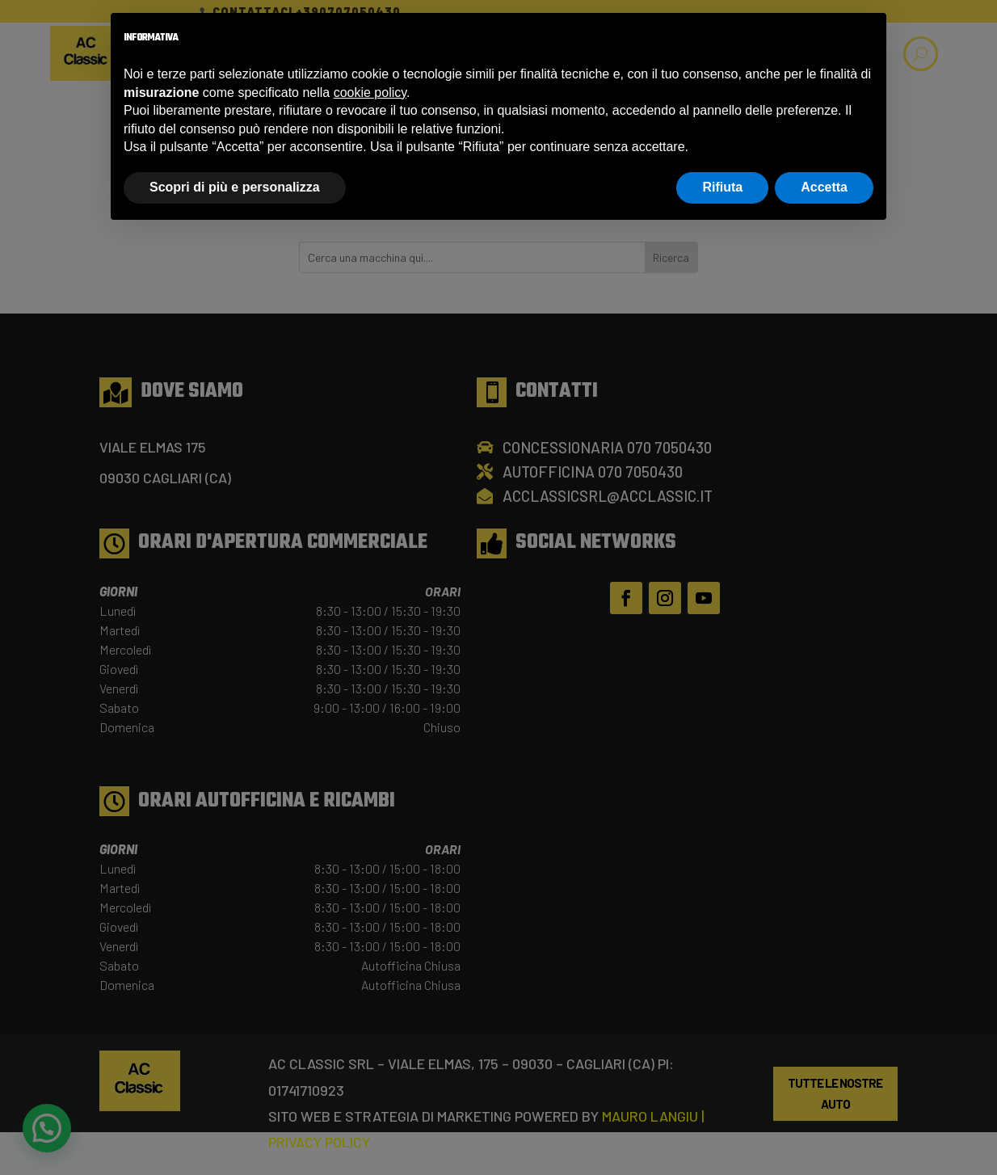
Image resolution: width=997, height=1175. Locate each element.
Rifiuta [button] (722, 187)
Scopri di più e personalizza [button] (234, 187)
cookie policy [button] (370, 92)
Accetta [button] (824, 187)
